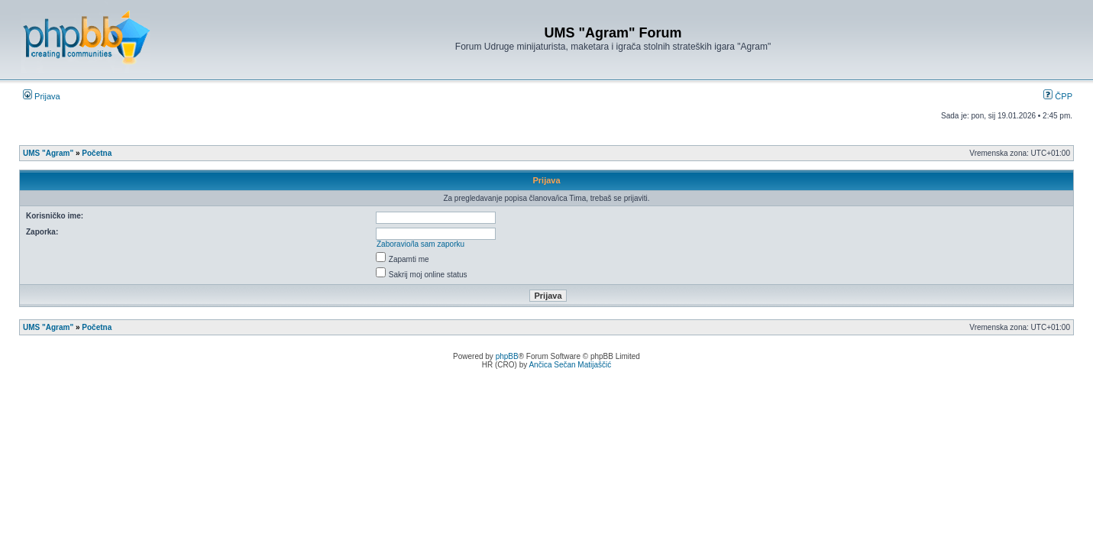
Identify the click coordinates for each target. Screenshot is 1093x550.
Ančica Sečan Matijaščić (570, 365)
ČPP (1057, 96)
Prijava (41, 96)
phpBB (507, 356)
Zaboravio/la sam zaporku (420, 244)
